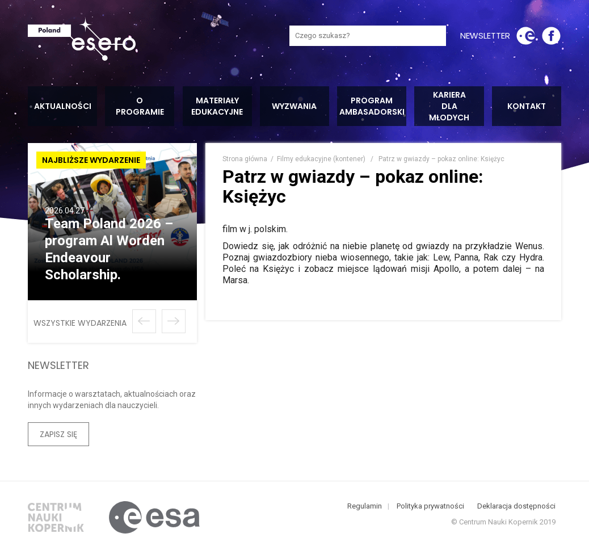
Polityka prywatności (430, 508)
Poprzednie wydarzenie (144, 321)
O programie (140, 106)
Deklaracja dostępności (516, 508)
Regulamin (364, 508)
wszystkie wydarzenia (80, 323)
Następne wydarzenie (174, 321)
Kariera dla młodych (449, 106)
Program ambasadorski (372, 106)
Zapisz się (58, 434)
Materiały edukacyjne (217, 106)
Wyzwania (294, 106)
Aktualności (62, 106)
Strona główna (244, 159)
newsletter (485, 35)
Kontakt (526, 106)
